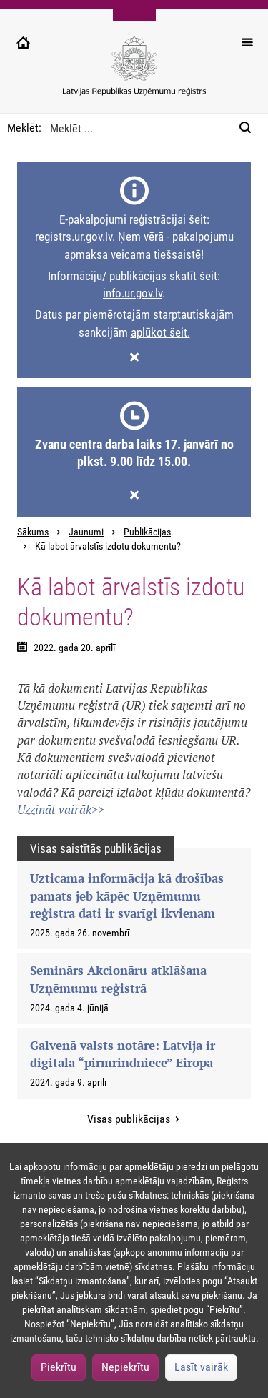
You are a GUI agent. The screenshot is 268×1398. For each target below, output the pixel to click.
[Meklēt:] (249, 128)
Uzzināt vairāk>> (60, 809)
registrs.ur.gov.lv (73, 236)
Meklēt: (24, 127)
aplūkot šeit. (160, 332)
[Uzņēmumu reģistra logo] (134, 73)
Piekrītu (58, 1367)
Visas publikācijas (130, 1119)
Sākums (33, 532)
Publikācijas (147, 532)
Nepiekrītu (125, 1367)
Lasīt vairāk (201, 1367)
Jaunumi (86, 532)
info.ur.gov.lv (132, 293)
